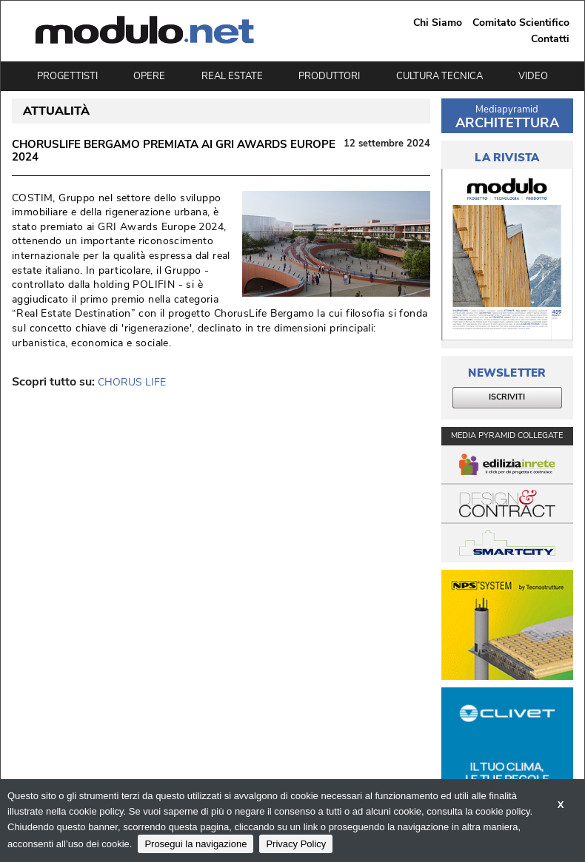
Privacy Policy (296, 843)
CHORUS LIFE (132, 382)
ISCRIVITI (507, 397)
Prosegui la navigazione (195, 843)
